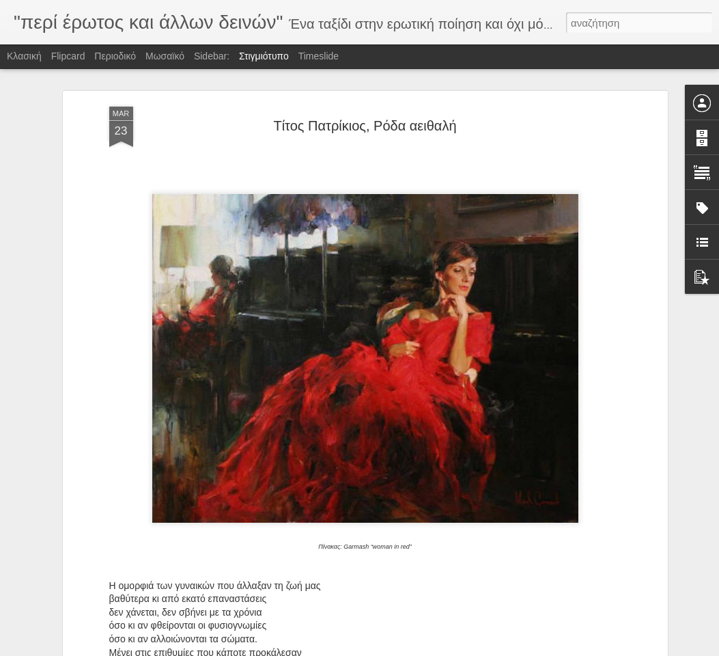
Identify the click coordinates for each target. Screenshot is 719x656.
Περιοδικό (115, 56)
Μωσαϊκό (164, 56)
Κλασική (24, 56)
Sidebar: (211, 56)
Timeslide (318, 56)
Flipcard (68, 56)
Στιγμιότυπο (264, 56)
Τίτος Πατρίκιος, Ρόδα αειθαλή (364, 125)
